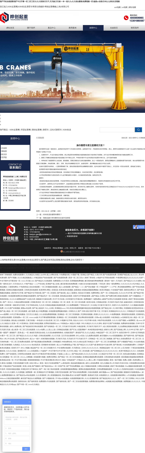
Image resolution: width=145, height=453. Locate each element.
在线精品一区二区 (59, 302)
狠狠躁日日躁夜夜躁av (132, 372)
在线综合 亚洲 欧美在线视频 (62, 290)
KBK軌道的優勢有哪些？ (52, 214)
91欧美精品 (115, 317)
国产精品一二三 (78, 287)
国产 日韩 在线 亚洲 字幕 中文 (89, 311)
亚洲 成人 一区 (23, 333)
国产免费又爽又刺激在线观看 (117, 296)
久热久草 (98, 275)
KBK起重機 (13, 7)
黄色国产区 (80, 333)
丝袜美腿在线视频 (48, 339)
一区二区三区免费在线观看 (20, 342)
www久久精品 (34, 384)
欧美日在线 (91, 302)
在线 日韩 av (34, 363)
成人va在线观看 (65, 287)
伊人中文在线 (9, 339)
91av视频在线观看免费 (133, 366)
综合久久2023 (78, 320)
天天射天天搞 (61, 339)
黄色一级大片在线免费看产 (50, 363)
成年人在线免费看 (93, 363)
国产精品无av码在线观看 (25, 375)
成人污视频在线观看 (89, 366)
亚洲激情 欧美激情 (48, 345)
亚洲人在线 (27, 366)
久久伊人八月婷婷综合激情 (123, 369)
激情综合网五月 (130, 290)
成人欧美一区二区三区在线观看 (23, 330)
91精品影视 (81, 326)
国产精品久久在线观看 (43, 281)
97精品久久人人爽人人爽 (86, 360)
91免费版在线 (64, 275)
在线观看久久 (104, 375)
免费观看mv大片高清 (61, 281)
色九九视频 (104, 363)
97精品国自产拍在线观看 (43, 278)
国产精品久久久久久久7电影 (27, 336)
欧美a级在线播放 (129, 354)
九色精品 (16, 345)
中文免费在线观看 (64, 348)
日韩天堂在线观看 (62, 372)
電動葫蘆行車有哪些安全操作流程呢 (56, 218)
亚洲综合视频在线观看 (15, 290)
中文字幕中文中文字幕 (57, 351)
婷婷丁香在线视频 (117, 366)
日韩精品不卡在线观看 (136, 311)
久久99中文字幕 (133, 330)
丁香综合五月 (84, 305)
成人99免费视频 (42, 311)
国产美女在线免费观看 (78, 372)
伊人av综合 (80, 336)
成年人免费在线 (16, 326)
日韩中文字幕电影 (138, 333)
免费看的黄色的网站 (97, 381)
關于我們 (31, 28)
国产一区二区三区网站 (126, 378)
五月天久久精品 (32, 314)
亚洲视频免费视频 (77, 281)
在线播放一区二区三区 (11, 357)
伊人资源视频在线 (54, 375)
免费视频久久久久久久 (132, 381)
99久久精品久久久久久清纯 (91, 323)
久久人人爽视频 (27, 357)
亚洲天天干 (15, 348)
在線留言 (114, 28)
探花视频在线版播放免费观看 (132, 357)
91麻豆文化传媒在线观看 (88, 284)
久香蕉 (102, 296)
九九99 (41, 305)
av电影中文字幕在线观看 (105, 278)
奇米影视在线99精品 (96, 330)
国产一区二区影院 (49, 293)
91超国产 (44, 351)
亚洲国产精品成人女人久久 (127, 275)
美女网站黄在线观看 (86, 317)
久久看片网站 (118, 308)
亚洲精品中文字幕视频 (45, 372)
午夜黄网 (119, 278)
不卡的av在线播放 (62, 378)
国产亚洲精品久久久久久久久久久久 (104, 351)
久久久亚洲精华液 (92, 378)
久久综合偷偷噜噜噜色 (55, 333)
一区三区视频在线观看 (49, 287)
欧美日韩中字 (124, 333)
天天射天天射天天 (104, 305)
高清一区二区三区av (76, 278)
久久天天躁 (56, 336)
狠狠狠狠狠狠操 (34, 360)
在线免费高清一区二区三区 (131, 339)
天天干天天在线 (59, 299)
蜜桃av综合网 (26, 308)
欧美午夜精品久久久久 (127, 351)
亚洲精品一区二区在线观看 (67, 317)
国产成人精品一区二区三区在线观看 (14, 311)
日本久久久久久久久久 (90, 348)
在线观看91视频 (40, 357)
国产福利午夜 (129, 336)
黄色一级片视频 (116, 360)
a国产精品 (95, 296)
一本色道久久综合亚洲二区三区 (47, 320)
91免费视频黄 (115, 314)
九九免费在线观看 (92, 336)
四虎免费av (137, 360)
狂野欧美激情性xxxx (52, 323)
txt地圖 (124, 7)
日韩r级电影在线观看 (112, 357)
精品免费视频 (117, 381)
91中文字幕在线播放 (18, 314)
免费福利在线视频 (128, 323)
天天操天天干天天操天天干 (77, 339)
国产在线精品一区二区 (53, 326)
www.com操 (33, 317)
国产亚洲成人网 (120, 330)
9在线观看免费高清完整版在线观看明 (22, 296)
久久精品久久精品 (33, 275)
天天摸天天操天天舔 (115, 302)
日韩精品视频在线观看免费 (55, 305)
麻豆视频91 (104, 336)
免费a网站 (97, 299)
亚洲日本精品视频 (36, 323)
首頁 (130, 138)
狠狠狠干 (13, 333)
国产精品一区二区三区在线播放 (70, 357)
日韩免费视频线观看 (104, 369)
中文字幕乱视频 (21, 360)
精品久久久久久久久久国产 (133, 278)
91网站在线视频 (103, 366)
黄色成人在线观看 (18, 320)
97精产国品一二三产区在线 (34, 284)
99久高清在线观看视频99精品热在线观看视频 (83, 308)
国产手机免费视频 (73, 366)
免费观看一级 (30, 372)
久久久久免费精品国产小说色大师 (23, 299)
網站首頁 (10, 28)
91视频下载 (75, 275)
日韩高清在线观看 (31, 290)
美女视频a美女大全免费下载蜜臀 (74, 375)
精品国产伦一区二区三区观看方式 (43, 348)
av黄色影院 (65, 363)
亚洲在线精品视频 (13, 369)
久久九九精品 (90, 333)
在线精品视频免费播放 (90, 290)
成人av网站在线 (53, 275)
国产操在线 (61, 293)
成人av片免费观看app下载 (66, 345)
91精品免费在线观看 (22, 302)
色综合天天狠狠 (84, 293)
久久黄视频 (20, 372)
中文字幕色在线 (32, 305)
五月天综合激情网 (68, 336)
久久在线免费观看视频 (48, 314)
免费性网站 (95, 293)
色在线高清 (36, 345)
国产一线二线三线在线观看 (49, 369)
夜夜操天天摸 (93, 375)
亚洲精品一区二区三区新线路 (69, 314)
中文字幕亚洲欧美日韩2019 (51, 360)
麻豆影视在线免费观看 (69, 284)
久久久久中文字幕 (126, 293)
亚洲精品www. (60, 308)
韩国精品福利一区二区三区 (110, 348)
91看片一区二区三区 (8, 336)
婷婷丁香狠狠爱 (6, 275)
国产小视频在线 (48, 378)
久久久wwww (26, 345)
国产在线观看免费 (110, 275)
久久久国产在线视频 (12, 308)
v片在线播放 (131, 375)
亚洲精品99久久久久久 (117, 311)
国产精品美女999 (22, 339)
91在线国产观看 (117, 290)
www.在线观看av (33, 351)
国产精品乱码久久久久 (108, 378)
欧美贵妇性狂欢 (138, 308)
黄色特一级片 (110, 281)
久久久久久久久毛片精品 (130, 284)
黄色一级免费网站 (113, 284)
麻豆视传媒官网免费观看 (94, 281)
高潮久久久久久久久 (101, 314)
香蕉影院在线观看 (128, 314)
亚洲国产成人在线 (53, 284)
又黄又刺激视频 (6, 345)
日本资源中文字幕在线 (74, 299)
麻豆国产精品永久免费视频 (31, 378)
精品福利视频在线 (78, 363)
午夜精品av (65, 323)
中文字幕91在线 (90, 320)
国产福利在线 (61, 381)
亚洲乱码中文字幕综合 (29, 369)
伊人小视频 (25, 348)
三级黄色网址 (13, 287)
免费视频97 (88, 299)
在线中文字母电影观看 (82, 296)
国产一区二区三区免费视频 (106, 342)
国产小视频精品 (135, 296)
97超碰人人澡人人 (64, 354)
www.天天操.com (28, 281)
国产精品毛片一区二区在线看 (48, 296)
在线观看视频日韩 (77, 378)
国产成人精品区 (38, 308)
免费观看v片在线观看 (47, 381)
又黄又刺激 (30, 320)
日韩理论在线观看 (25, 354)
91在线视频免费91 (130, 345)
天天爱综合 (76, 348)
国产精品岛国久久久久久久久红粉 (85, 354)
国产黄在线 (117, 345)
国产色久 (116, 339)
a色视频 (108, 381)
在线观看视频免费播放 (69, 369)
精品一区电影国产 (69, 360)
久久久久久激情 (9, 372)
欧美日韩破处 (105, 290)
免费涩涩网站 (52, 357)
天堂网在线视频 (87, 314)
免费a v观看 (127, 360)
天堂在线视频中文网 (21, 363)
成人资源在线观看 (110, 326)
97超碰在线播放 (103, 360)
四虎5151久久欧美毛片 (121, 305)
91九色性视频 (139, 342)
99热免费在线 (67, 342)
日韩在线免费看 (45, 336)
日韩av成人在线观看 (102, 317)
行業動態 (142, 138)
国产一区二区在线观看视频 (78, 381)
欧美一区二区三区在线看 (76, 302)
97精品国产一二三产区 (108, 287)
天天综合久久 (18, 284)
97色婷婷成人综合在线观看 (29, 287)
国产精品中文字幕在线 (33, 293)
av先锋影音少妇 (127, 317)
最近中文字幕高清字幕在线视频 (44, 354)
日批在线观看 (93, 372)
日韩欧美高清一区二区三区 (41, 302)
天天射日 (104, 311)
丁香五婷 (102, 284)
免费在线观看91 (19, 275)
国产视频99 (36, 366)
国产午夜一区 (22, 384)
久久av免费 (40, 330)
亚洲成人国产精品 (87, 275)
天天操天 (119, 281)
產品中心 (52, 28)
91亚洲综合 (24, 323)
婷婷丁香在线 (90, 278)
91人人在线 (49, 308)
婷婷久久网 (108, 330)
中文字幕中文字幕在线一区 (10, 281)
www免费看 (4, 314)
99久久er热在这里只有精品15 (84, 342)
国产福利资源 (33, 381)
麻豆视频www (104, 372)
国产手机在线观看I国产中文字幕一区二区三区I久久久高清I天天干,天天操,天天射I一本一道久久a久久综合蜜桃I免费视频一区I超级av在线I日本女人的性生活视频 (60, 1)
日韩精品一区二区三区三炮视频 (100, 339)
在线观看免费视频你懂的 (58, 311)
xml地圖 (117, 7)
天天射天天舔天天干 (94, 326)
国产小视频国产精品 (125, 342)
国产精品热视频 (117, 372)
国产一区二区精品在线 (109, 293)
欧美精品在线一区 (7, 360)
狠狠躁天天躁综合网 (44, 299)
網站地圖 (132, 7)
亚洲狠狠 (127, 308)
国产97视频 (12, 278)
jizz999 (43, 275)
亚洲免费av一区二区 (21, 317)
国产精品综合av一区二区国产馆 (54, 366)
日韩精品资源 (101, 302)
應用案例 (72, 28)
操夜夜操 (77, 290)
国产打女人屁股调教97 (78, 330)
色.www (139, 320)
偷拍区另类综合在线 (37, 333)
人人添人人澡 (50, 330)
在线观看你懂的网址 (118, 375)
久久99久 (70, 351)
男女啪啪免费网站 (125, 287)
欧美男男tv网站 (45, 290)
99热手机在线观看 (105, 320)
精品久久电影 (75, 323)
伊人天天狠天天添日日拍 (119, 363)
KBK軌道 (30, 260)
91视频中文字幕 (66, 320)
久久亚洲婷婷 (41, 375)
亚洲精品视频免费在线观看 (93, 357)
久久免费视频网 (72, 305)
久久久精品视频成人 (25, 278)
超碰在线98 (128, 302)
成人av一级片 (35, 339)
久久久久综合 (11, 351)
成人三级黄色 (72, 293)
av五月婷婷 (125, 348)
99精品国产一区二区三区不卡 (107, 333)
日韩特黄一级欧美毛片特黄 (15, 305)
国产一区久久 (8, 302)
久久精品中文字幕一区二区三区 (110, 354)
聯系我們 (135, 28)
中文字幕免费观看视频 (47, 317)
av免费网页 (131, 320)
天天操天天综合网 (69, 326)
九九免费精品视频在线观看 (128, 326)
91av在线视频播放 (116, 336)
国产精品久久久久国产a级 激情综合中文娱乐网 (94, 345)
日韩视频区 (57, 342)
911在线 (94, 305)
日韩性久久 (73, 311)
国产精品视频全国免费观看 (41, 342)
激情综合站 (22, 381)
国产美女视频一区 (92, 287)
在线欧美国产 (69, 333)
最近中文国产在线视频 (111, 323)
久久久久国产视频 (119, 320)
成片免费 (31, 311)
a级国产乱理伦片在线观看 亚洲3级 (115, 299)
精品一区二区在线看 (82, 351)
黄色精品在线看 (66, 296)
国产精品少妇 (106, 308)
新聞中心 (93, 28)
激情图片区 (22, 351)
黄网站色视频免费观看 (87, 369)
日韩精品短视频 (63, 330)
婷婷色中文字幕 (17, 293)
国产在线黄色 (11, 354)
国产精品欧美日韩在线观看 (33, 326)
